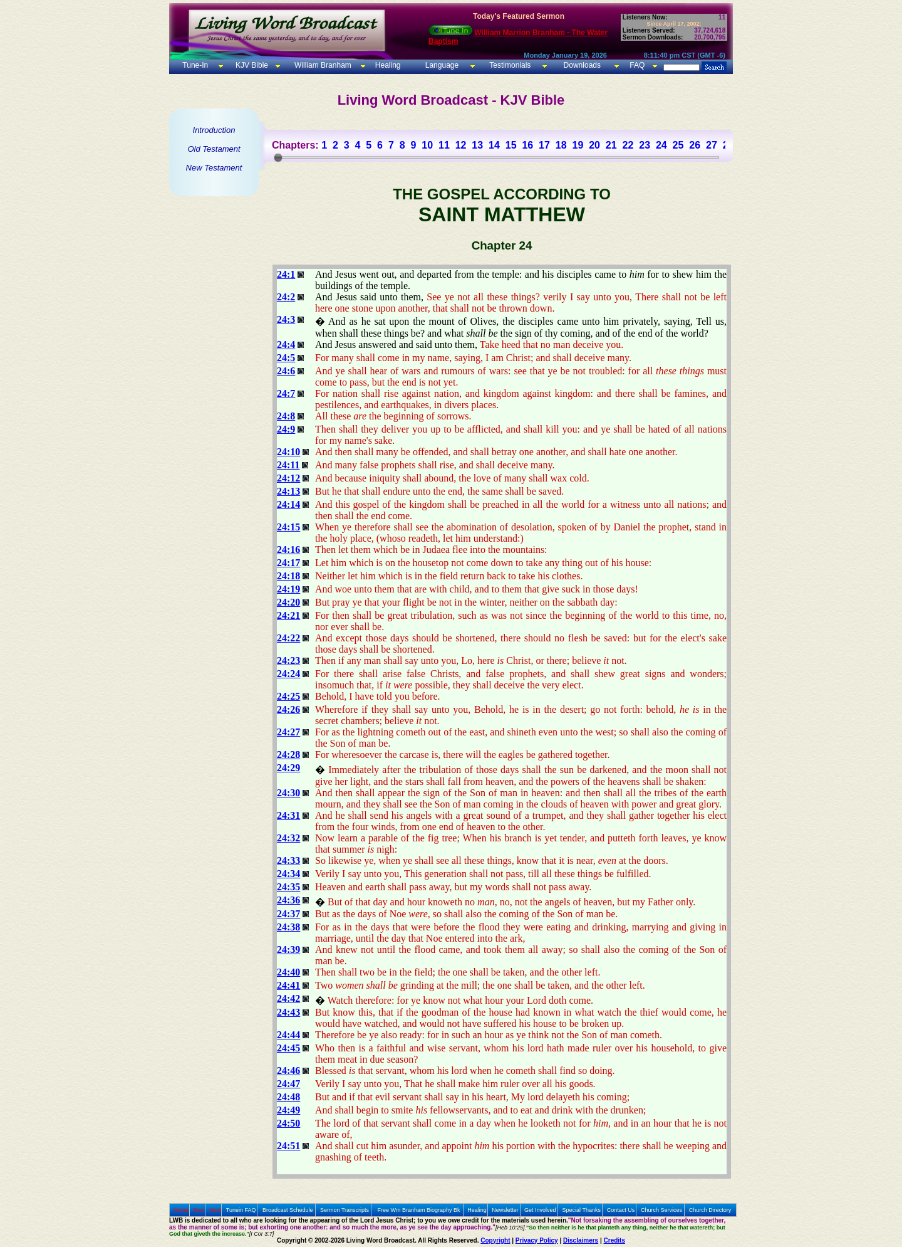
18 (561, 145)
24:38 (288, 927)
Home (181, 1210)
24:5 (286, 357)
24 (661, 145)
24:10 (288, 451)
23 (644, 145)
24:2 (286, 297)
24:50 (288, 1123)
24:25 (288, 696)
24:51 (288, 1145)
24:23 (288, 660)
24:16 (288, 549)
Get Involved (540, 1210)
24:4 (286, 344)
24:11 (288, 465)
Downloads (582, 65)
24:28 (288, 754)
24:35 (288, 886)
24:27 (288, 732)
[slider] (278, 157)
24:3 (286, 319)
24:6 (286, 371)
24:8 (286, 416)
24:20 (288, 602)
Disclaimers (580, 1240)
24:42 (288, 998)
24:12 (288, 478)
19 (577, 145)
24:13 (288, 491)
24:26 (288, 709)
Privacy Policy (537, 1240)
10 (427, 145)
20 (594, 145)
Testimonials (510, 65)
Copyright (495, 1240)
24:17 (288, 562)
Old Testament (213, 149)
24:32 (288, 838)
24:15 (288, 527)
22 (628, 145)
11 (444, 145)
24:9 (286, 429)
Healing (386, 65)
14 (494, 145)
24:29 (288, 767)
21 (611, 145)
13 (477, 145)
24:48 (288, 1097)
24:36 (288, 900)
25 (678, 145)
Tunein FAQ (241, 1210)
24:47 (288, 1083)
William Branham (322, 65)
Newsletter (505, 1210)
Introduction (214, 130)
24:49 (288, 1110)
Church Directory (710, 1210)
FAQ (637, 65)
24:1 (286, 274)
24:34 (288, 873)
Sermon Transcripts (344, 1210)
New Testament (214, 167)
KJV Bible (251, 65)
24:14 (288, 504)
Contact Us (621, 1210)
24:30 (288, 792)
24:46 (288, 1070)
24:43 (288, 1012)
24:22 (288, 638)
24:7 (286, 393)
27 (711, 145)
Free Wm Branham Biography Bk (419, 1210)
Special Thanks (581, 1210)
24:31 (288, 815)
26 (694, 145)
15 (511, 145)
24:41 (288, 985)
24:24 (288, 673)
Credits (614, 1240)
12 (461, 145)
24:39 (288, 949)
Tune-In (195, 65)
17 (544, 145)
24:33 (288, 860)
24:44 (288, 1034)
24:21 (288, 615)
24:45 (288, 1048)
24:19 (288, 589)
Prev (199, 1210)
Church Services (661, 1210)
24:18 (288, 576)
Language (441, 65)
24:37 (288, 913)
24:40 (288, 972)
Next (215, 1210)
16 (527, 145)
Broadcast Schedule (287, 1210)
